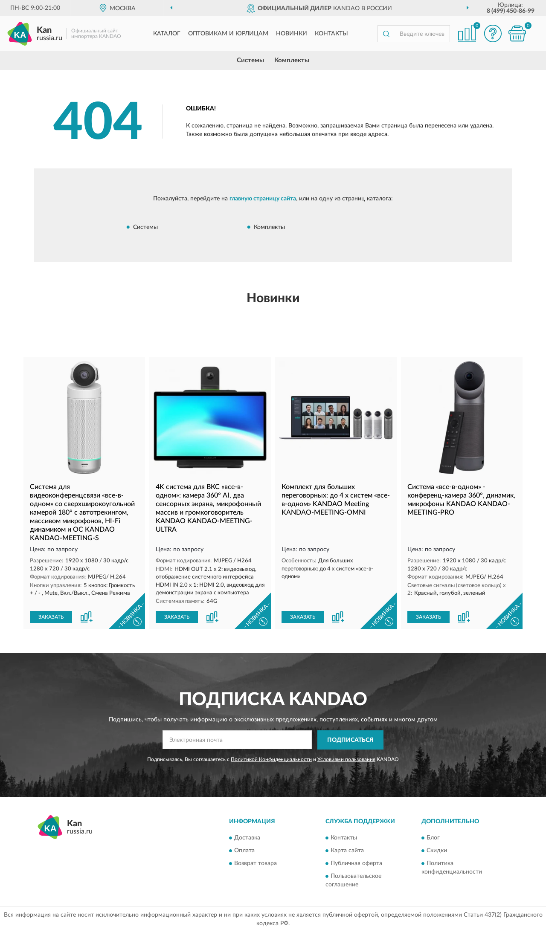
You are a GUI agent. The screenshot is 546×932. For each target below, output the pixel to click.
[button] (492, 33)
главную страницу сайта (262, 199)
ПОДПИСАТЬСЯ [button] (350, 740)
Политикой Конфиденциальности (271, 759)
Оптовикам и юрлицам (228, 34)
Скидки (437, 851)
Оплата (244, 851)
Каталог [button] (166, 34)
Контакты (331, 34)
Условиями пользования (346, 759)
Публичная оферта (356, 864)
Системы (250, 60)
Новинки (291, 34)
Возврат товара (255, 864)
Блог (433, 838)
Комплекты (291, 60)
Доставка (247, 838)
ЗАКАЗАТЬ (51, 616)
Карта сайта (347, 851)
